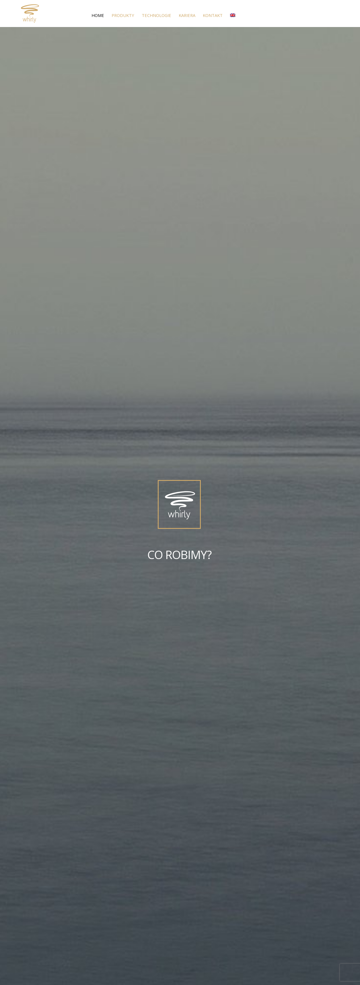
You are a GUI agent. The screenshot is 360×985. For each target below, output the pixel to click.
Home (98, 15)
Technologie (156, 15)
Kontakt (213, 15)
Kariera (187, 15)
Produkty (123, 15)
